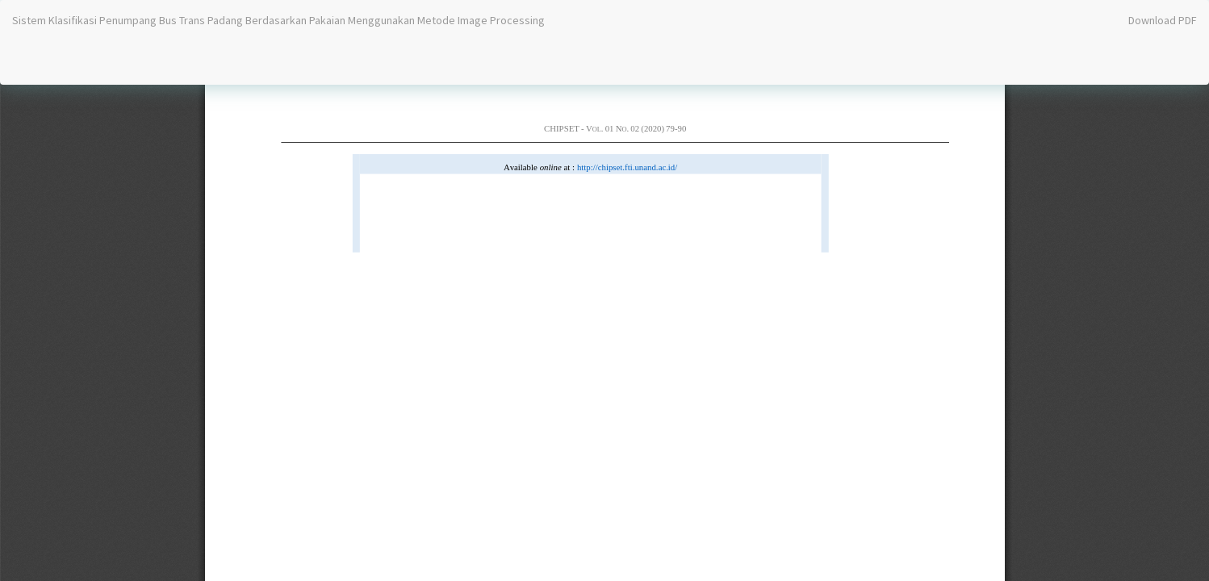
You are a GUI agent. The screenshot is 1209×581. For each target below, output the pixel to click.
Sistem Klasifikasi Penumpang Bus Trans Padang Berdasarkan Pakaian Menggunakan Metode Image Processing (278, 20)
